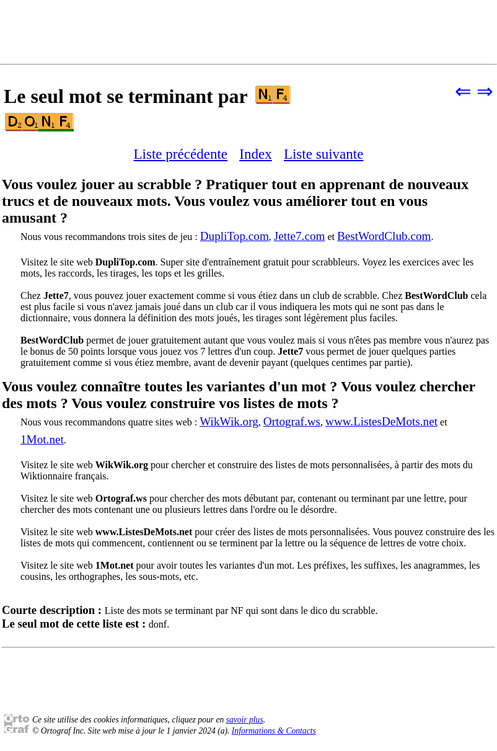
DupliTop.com (234, 235)
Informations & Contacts (274, 730)
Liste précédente (181, 154)
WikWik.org (229, 421)
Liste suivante (324, 154)
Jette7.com (299, 235)
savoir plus (244, 719)
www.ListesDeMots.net (381, 421)
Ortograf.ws (291, 421)
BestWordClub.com (384, 235)
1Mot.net (42, 439)
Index (255, 154)
